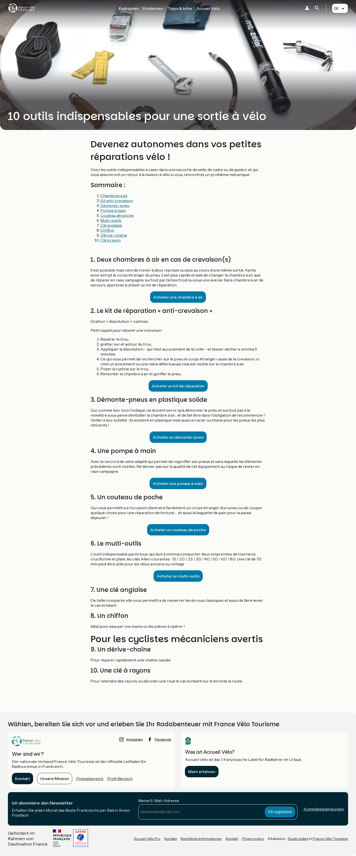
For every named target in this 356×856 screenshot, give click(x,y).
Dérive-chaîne (113, 235)
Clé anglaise (111, 225)
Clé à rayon (110, 240)
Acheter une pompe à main (178, 483)
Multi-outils (110, 220)
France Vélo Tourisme (330, 838)
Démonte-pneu (114, 205)
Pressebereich (89, 778)
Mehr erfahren (201, 771)
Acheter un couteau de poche (178, 529)
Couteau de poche (117, 215)
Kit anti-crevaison (116, 200)
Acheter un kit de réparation (178, 385)
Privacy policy (253, 838)
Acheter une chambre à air (178, 297)
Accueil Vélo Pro (147, 838)
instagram (134, 739)
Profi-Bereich (120, 778)
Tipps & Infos (180, 8)
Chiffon (107, 230)
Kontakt (22, 778)
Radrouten (129, 8)
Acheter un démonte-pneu (178, 437)
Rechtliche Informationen (201, 838)
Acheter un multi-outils (178, 576)
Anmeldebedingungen (323, 808)
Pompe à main (113, 210)
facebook (163, 739)
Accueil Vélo (208, 8)
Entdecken (153, 8)
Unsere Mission (54, 778)
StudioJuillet (298, 838)
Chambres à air (114, 195)
